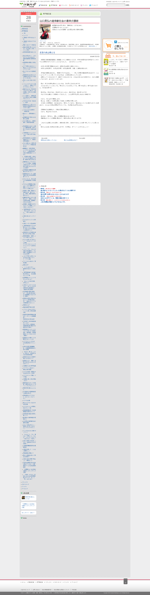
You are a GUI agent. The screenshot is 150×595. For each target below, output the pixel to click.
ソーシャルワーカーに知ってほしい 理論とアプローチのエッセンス (29, 85)
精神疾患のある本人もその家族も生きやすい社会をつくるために (29, 76)
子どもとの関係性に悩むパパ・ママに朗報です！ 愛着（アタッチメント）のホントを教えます (30, 186)
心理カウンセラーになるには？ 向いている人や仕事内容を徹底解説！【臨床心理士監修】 (29, 287)
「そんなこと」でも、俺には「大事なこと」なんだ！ (29, 436)
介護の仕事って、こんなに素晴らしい (29, 450)
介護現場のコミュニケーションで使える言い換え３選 (29, 134)
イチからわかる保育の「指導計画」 (29, 110)
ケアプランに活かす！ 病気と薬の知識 (29, 368)
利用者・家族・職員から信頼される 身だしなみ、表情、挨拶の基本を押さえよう (29, 193)
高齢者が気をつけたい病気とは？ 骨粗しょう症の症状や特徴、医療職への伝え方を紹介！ (29, 200)
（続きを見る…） (92, 46)
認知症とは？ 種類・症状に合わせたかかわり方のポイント (29, 362)
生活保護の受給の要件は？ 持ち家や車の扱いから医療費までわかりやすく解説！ (29, 294)
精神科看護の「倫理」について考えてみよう (29, 236)
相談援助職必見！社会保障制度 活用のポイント (29, 410)
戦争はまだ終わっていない (49, 140)
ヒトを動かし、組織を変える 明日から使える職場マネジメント (29, 97)
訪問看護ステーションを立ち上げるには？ (29, 278)
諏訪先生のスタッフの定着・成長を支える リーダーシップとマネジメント (29, 384)
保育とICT (25, 265)
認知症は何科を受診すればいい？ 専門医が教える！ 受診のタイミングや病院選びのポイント (29, 301)
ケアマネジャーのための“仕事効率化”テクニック (29, 343)
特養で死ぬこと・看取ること (29, 459)
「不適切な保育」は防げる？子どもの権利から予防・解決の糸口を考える (29, 158)
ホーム (23, 582)
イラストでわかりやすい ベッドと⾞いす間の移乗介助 (29, 311)
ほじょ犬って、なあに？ (28, 512)
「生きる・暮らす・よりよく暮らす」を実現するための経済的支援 (29, 353)
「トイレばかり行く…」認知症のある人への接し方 (29, 268)
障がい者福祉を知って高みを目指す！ (29, 456)
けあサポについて (116, 1)
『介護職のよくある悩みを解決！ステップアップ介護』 (29, 471)
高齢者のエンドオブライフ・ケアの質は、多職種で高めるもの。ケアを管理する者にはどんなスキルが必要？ (29, 164)
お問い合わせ (126, 1)
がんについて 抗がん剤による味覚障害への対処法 (29, 180)
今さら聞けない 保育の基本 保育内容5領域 (29, 121)
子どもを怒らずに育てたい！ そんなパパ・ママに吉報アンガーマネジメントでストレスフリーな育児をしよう (29, 243)
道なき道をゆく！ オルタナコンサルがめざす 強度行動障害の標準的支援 (29, 58)
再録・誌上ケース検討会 (29, 45)
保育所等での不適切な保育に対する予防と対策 (29, 233)
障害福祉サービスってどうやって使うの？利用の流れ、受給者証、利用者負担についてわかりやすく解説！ (29, 332)
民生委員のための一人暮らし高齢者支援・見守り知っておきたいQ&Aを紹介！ (29, 128)
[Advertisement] (28, 547)
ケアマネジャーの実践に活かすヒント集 (29, 407)
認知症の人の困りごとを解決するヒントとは (29, 338)
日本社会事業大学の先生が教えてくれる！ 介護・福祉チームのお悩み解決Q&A (29, 465)
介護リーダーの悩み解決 (29, 223)
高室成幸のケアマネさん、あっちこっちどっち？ (29, 397)
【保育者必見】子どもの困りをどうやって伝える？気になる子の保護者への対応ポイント (29, 228)
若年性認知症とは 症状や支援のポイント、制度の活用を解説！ (29, 139)
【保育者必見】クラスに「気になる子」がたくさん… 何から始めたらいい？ (29, 212)
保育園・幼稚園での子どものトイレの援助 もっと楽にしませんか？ (29, 205)
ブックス (24, 486)
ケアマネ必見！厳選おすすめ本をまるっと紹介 (29, 372)
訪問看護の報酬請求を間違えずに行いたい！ (29, 170)
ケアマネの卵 (26, 400)
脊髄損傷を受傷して (28, 453)
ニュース (25, 35)
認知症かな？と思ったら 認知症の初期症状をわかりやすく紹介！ (30, 106)
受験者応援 (25, 28)
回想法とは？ (26, 305)
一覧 (24, 33)
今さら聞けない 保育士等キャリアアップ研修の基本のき (29, 145)
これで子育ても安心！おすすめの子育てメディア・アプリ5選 (29, 257)
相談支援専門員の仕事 (29, 307)
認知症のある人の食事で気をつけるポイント (29, 357)
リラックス (25, 482)
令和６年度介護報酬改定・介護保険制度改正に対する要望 (29, 348)
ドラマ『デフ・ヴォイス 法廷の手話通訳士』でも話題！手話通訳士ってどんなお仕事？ (29, 252)
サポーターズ (25, 484)
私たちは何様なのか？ (71, 140)
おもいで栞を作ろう (29, 426)
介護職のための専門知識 (29, 366)
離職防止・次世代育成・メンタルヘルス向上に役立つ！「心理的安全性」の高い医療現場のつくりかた (29, 151)
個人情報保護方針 (47, 589)
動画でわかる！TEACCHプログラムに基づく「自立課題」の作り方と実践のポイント (29, 91)
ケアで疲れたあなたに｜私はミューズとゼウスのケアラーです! (29, 67)
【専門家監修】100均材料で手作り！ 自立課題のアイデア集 (29, 274)
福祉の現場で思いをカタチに (29, 48)
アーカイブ (25, 488)
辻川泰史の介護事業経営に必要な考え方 (29, 392)
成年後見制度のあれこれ (29, 52)
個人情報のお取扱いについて (61, 589)
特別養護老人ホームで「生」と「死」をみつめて (29, 477)
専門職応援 (25, 31)
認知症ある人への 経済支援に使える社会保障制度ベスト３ (29, 175)
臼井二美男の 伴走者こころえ (29, 442)
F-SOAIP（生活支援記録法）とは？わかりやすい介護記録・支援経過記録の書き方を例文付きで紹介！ (29, 324)
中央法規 (108, 1)
